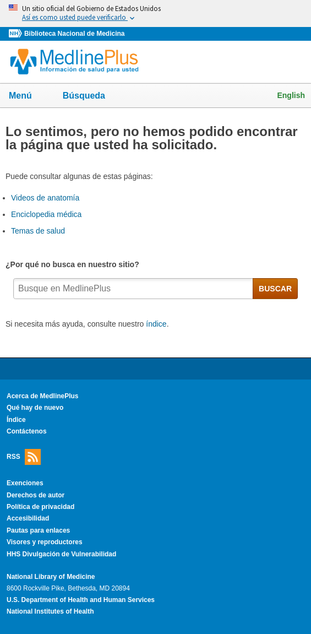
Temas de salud (38, 230)
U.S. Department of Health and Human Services (81, 600)
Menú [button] (27, 96)
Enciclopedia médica (46, 214)
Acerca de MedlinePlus (43, 396)
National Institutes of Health (50, 611)
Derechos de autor (35, 495)
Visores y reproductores (45, 542)
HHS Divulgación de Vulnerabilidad (61, 554)
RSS (24, 457)
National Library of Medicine (51, 577)
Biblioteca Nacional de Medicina (74, 33)
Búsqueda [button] (91, 98)
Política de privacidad (40, 507)
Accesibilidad (28, 518)
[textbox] (133, 288)
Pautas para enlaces (38, 530)
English (291, 95)
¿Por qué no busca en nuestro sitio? (74, 264)
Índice (16, 420)
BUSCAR (275, 288)
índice (156, 323)
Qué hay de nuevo (35, 407)
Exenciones (25, 483)
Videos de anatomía (45, 197)
